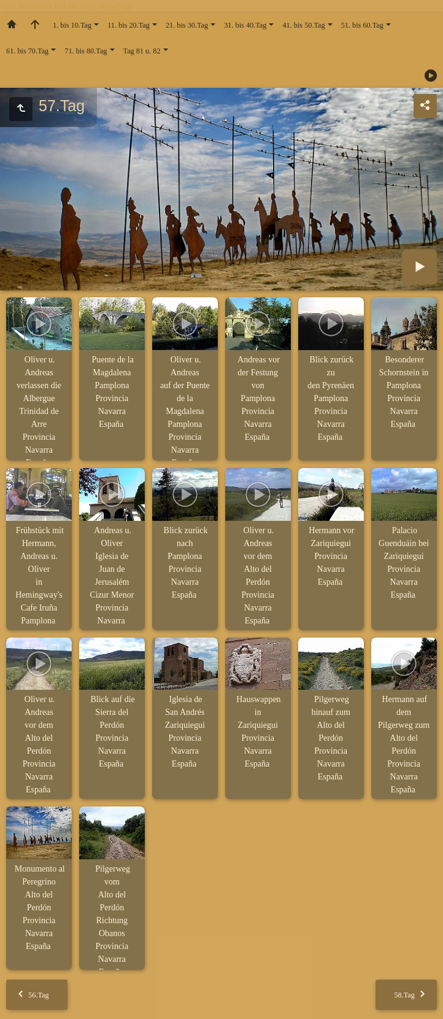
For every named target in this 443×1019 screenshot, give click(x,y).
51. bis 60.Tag (362, 25)
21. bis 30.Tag (187, 25)
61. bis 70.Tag (27, 51)
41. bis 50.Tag (303, 25)
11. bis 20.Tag (128, 25)
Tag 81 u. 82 (142, 51)
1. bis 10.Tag (72, 25)
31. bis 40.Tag (245, 25)
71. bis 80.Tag (85, 51)
